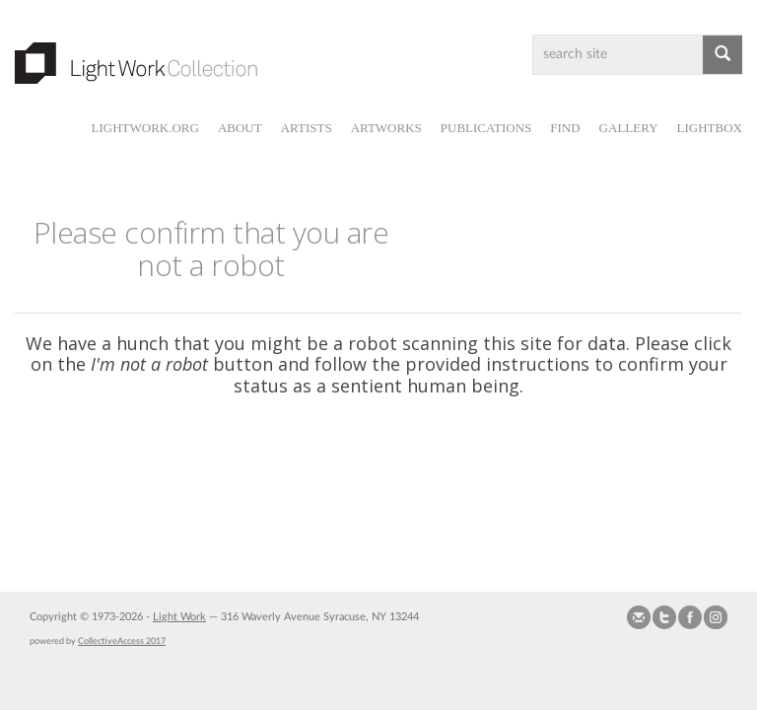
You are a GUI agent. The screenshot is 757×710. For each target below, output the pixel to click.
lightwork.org (144, 127)
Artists (306, 127)
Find (565, 127)
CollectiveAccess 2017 (122, 641)
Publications (486, 127)
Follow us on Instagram (715, 617)
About (240, 127)
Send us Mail (639, 617)
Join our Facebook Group (690, 617)
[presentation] (422, 473)
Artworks (386, 127)
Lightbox (709, 127)
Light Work (179, 616)
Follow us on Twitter (664, 617)
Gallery (628, 127)
